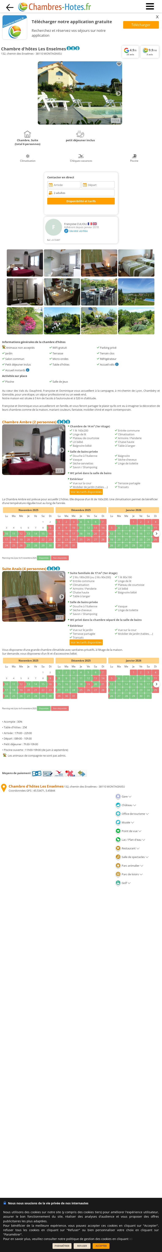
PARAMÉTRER (62, 1245)
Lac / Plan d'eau (130, 840)
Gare (123, 796)
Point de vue (128, 831)
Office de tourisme (132, 814)
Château (125, 805)
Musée (124, 822)
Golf (123, 883)
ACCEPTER (101, 1245)
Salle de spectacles (132, 857)
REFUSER (82, 1245)
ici (130, 1239)
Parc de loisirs (129, 874)
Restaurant (127, 848)
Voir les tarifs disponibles (86, 492)
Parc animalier (129, 865)
